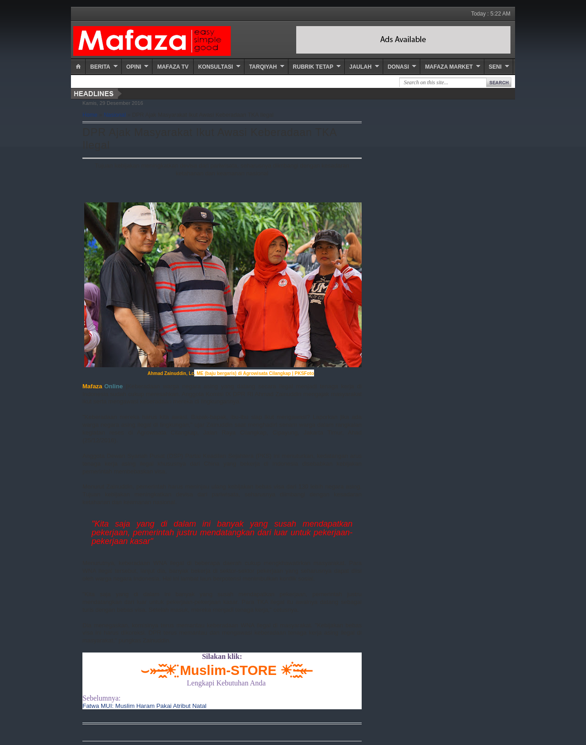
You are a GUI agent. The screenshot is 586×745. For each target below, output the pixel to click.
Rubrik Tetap (313, 67)
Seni (495, 67)
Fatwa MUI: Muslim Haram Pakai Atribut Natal (144, 705)
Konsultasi (215, 67)
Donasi (398, 67)
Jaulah (360, 67)
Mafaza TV (172, 67)
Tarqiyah (263, 67)
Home (90, 115)
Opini (133, 67)
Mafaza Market (448, 67)
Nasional (115, 115)
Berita (100, 67)
